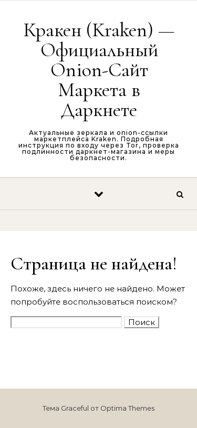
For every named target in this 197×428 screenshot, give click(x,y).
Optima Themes (127, 408)
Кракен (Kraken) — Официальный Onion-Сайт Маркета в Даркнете (99, 70)
